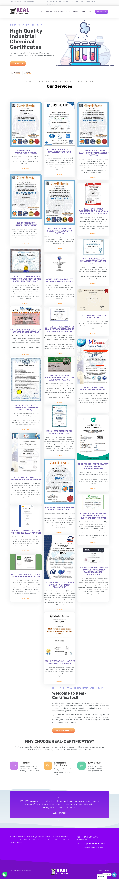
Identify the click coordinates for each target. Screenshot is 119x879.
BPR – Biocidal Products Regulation (93, 316)
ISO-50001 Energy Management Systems (25, 224)
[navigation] (102, 876)
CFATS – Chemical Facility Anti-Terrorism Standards (59, 280)
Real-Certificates (17, 870)
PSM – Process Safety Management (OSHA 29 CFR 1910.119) (93, 261)
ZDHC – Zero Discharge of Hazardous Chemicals (59, 432)
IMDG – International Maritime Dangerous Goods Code (59, 662)
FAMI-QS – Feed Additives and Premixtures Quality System (26, 532)
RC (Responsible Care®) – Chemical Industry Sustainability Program (93, 515)
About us (48, 11)
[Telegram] (114, 874)
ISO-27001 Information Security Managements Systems (59, 230)
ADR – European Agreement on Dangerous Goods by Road (25, 331)
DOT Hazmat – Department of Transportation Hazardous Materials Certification (59, 329)
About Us (101, 870)
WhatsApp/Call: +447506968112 (58, 1)
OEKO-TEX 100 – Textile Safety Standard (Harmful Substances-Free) (93, 466)
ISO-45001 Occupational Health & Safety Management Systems (93, 153)
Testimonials (74, 11)
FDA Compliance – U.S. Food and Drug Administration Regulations (59, 584)
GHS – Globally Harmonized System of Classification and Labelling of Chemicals (25, 279)
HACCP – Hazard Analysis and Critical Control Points (59, 508)
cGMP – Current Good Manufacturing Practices (93, 388)
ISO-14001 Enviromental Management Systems (59, 151)
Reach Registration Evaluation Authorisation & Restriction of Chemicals (93, 211)
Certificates (59, 11)
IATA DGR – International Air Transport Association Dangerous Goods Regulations (93, 570)
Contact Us (86, 11)
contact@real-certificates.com (84, 1)
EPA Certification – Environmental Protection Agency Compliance (59, 377)
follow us (52, 4)
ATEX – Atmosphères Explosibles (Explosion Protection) (25, 407)
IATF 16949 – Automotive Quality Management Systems (25, 478)
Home (41, 11)
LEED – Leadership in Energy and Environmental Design (25, 575)
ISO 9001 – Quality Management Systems (25, 151)
